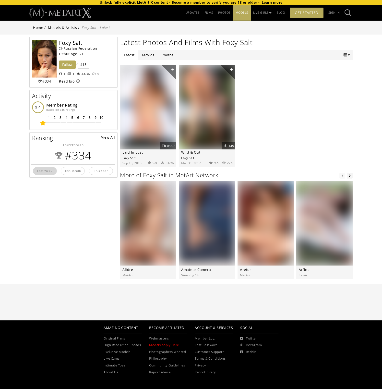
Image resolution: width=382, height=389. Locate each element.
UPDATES (193, 13)
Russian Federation (78, 48)
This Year (101, 171)
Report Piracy (205, 372)
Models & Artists (62, 27)
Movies (148, 55)
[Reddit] (248, 352)
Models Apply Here (164, 345)
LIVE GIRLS (262, 13)
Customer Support (209, 352)
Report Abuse (159, 372)
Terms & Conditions (210, 358)
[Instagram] (251, 345)
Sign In (334, 13)
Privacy (200, 365)
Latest (129, 55)
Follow (67, 64)
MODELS (242, 13)
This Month (73, 171)
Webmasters (159, 338)
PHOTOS (224, 13)
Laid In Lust (132, 152)
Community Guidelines (167, 365)
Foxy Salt (129, 158)
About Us (111, 372)
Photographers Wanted (167, 352)
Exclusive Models (117, 352)
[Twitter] (248, 338)
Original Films (114, 338)
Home (38, 27)
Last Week (44, 171)
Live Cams (111, 358)
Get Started (306, 12)
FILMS (208, 13)
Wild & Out (190, 152)
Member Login (206, 338)
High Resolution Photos (122, 345)
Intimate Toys (114, 365)
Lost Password (206, 345)
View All (108, 137)
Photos (167, 55)
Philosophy (158, 358)
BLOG (280, 13)
